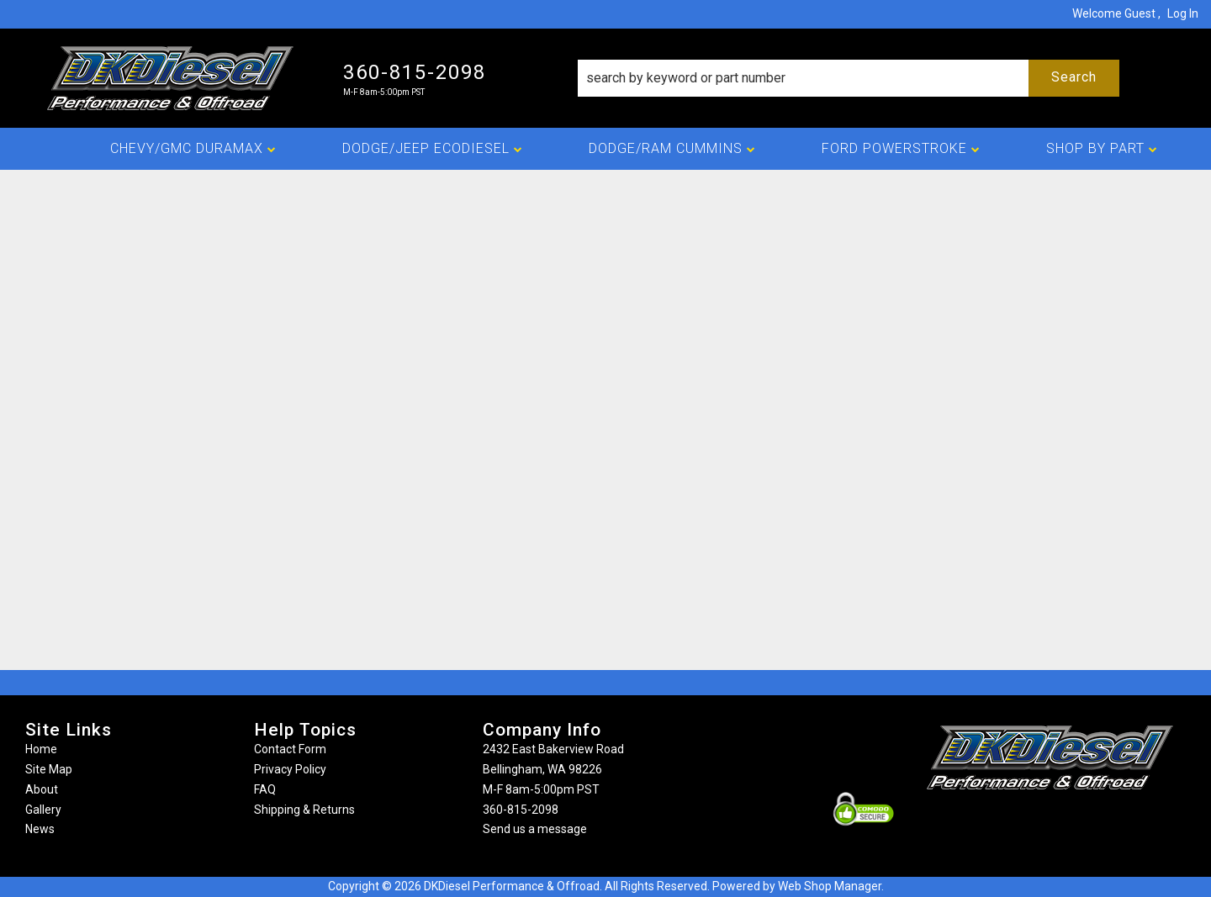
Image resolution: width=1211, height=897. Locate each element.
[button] (848, 78)
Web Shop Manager (829, 886)
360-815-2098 (520, 809)
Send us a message (535, 829)
